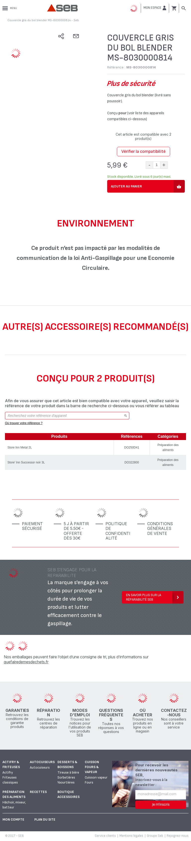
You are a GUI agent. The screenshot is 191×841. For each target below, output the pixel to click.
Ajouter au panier (126, 186)
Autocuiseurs (42, 762)
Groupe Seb (155, 836)
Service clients (105, 836)
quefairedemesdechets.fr (26, 661)
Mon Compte (13, 819)
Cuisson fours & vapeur (92, 767)
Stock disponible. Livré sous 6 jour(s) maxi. (139, 176)
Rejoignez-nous (178, 836)
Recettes (38, 792)
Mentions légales (131, 836)
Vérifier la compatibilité (143, 151)
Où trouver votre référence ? (24, 423)
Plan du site (44, 819)
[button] (154, 8)
